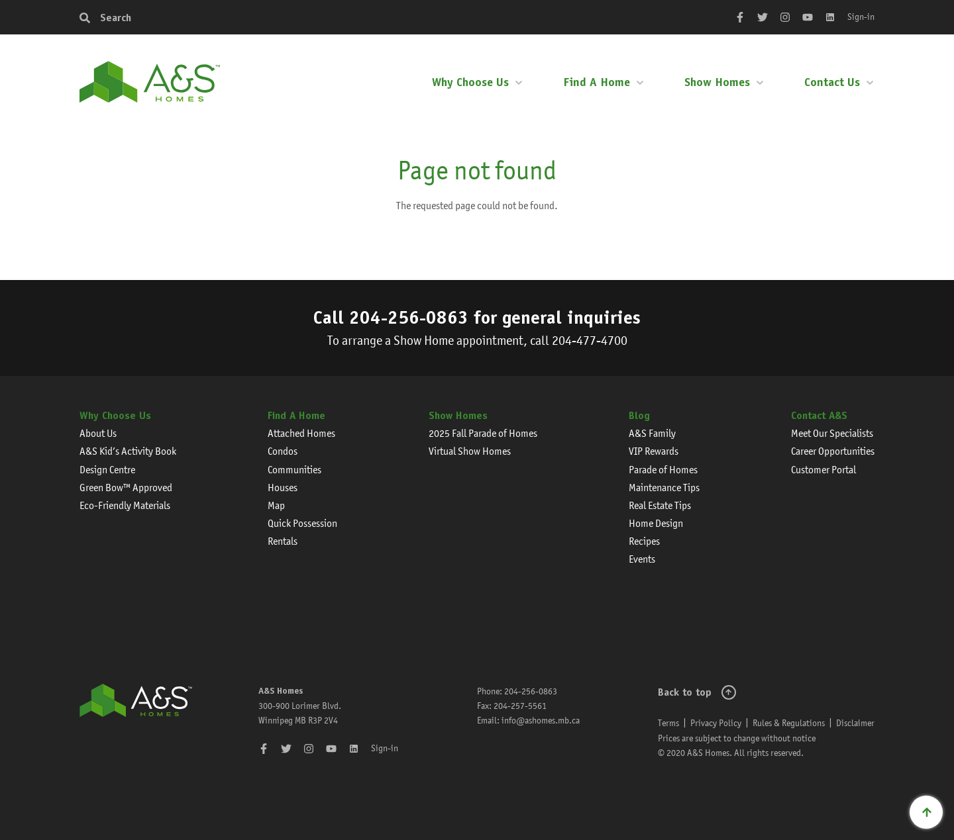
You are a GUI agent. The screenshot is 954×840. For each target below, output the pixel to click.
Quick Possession (302, 523)
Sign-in (860, 16)
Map (276, 505)
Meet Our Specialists (832, 433)
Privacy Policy (715, 723)
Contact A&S (819, 415)
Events (642, 559)
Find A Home (596, 82)
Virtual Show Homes (470, 451)
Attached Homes (301, 433)
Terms (668, 723)
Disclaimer (855, 723)
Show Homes (717, 82)
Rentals (282, 541)
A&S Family (652, 433)
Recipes (644, 541)
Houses (282, 487)
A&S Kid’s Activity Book (128, 451)
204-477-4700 (589, 340)
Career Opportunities (832, 451)
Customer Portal (823, 469)
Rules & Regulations (789, 723)
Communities (294, 469)
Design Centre (107, 469)
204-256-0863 (408, 317)
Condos (282, 451)
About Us (98, 433)
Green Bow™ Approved (126, 487)
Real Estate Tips (660, 505)
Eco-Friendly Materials (125, 505)
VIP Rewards (653, 451)
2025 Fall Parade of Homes (483, 433)
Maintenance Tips (664, 487)
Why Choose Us (470, 82)
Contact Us (832, 82)
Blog (639, 415)
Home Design (656, 523)
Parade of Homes (663, 469)
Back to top (685, 692)
